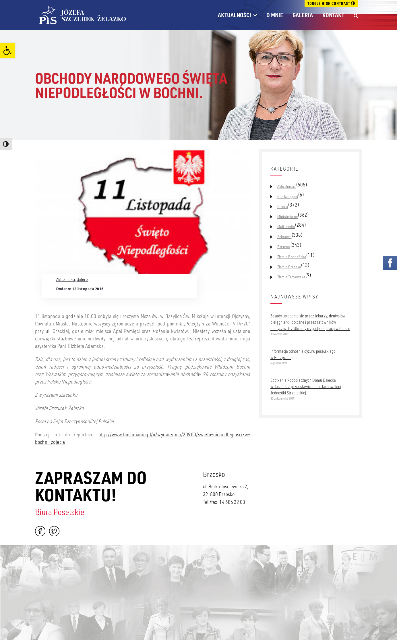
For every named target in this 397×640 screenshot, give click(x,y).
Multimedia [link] (286, 226)
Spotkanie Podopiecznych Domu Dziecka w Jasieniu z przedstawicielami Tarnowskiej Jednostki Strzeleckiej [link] (305, 386)
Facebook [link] (40, 531)
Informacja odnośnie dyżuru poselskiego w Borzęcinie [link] (303, 354)
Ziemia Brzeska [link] (289, 266)
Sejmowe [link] (284, 236)
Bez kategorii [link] (287, 196)
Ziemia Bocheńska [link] (291, 256)
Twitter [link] (54, 531)
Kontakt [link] (333, 15)
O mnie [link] (274, 15)
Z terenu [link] (283, 246)
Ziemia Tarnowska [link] (291, 276)
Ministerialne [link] (287, 216)
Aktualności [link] (234, 15)
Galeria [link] (303, 15)
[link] (7, 50)
